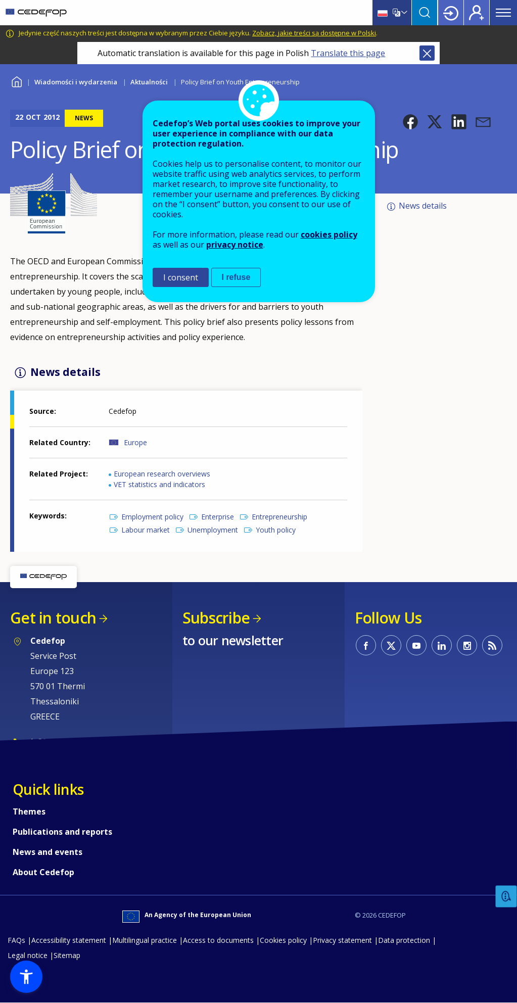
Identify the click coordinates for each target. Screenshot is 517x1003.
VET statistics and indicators (159, 484)
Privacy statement (342, 940)
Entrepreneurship (279, 516)
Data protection (404, 940)
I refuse (236, 277)
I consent (180, 277)
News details (423, 205)
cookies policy (329, 234)
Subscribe (216, 617)
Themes (29, 811)
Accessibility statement (68, 940)
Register (476, 12)
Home (16, 80)
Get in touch (53, 617)
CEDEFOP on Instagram (467, 645)
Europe (135, 442)
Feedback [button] (506, 897)
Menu (503, 13)
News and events (47, 851)
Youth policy (276, 530)
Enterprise (217, 516)
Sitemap (67, 955)
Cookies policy (283, 940)
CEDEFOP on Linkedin (442, 645)
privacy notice (234, 244)
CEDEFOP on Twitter (391, 645)
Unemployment (212, 530)
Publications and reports (62, 831)
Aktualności (149, 81)
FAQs (16, 940)
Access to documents (218, 940)
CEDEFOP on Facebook (366, 645)
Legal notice (28, 955)
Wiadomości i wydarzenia (75, 81)
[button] (410, 122)
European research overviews (162, 474)
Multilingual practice (144, 940)
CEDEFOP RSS (492, 645)
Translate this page (348, 53)
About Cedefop (43, 872)
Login (450, 12)
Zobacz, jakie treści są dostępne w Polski (314, 32)
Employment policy (152, 516)
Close (427, 53)
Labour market (145, 530)
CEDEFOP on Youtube (416, 645)
